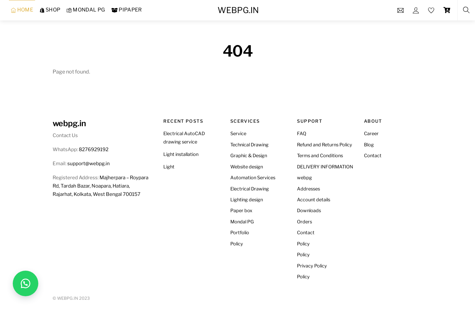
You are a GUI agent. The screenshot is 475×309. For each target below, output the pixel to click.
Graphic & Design (248, 155)
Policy (236, 244)
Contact (306, 233)
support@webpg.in (88, 163)
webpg (304, 178)
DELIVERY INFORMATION (325, 167)
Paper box (241, 210)
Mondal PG (242, 222)
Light (168, 167)
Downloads (309, 210)
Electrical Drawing (249, 189)
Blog (369, 145)
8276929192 (93, 149)
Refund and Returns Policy (324, 145)
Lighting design (246, 200)
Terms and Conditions (320, 155)
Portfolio (239, 233)
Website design (246, 167)
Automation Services (252, 178)
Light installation (180, 154)
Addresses (308, 189)
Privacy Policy (312, 266)
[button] (25, 283)
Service (238, 133)
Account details (313, 200)
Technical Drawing (249, 145)
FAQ (301, 133)
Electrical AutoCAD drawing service (184, 138)
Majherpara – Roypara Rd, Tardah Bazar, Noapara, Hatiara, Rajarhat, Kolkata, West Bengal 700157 (100, 185)
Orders (304, 222)
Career (371, 133)
